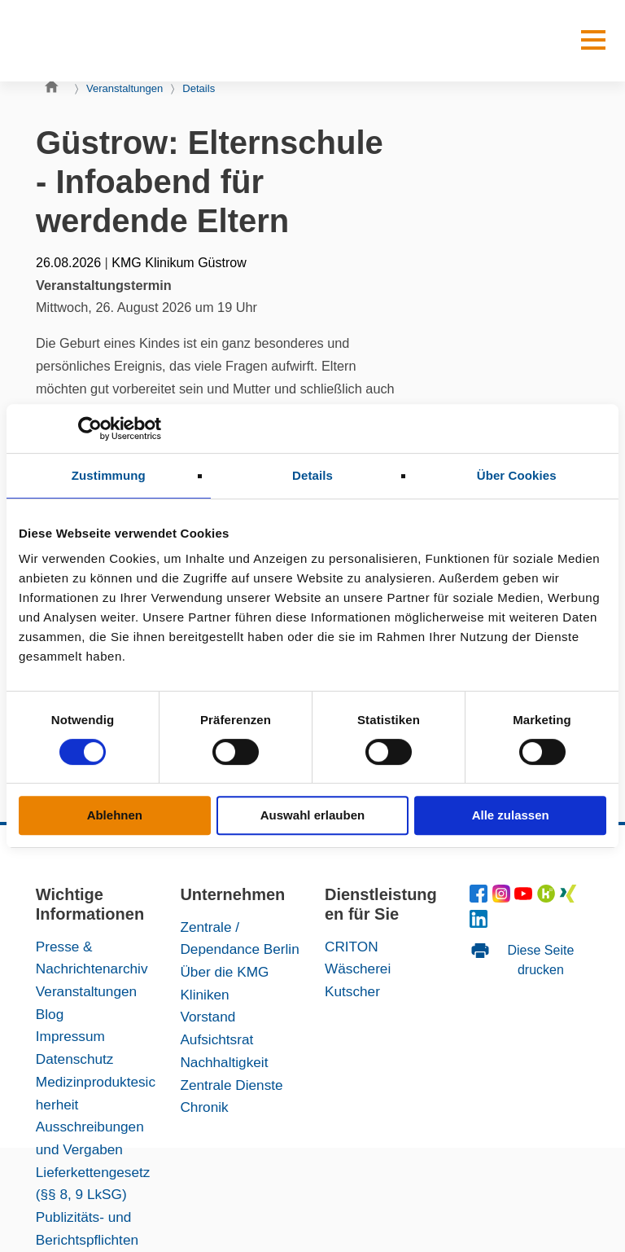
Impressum (70, 1036)
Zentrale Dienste (231, 1085)
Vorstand (207, 1016)
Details (198, 88)
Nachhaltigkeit (224, 1062)
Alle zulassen (510, 815)
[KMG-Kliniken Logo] (93, 40)
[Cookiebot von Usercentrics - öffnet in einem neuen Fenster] (90, 428)
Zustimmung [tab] (109, 475)
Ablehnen (114, 815)
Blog (49, 1014)
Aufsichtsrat (216, 1039)
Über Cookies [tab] (517, 475)
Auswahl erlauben (312, 815)
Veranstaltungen (124, 88)
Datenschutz (75, 1059)
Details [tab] (312, 475)
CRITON (351, 946)
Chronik (204, 1107)
